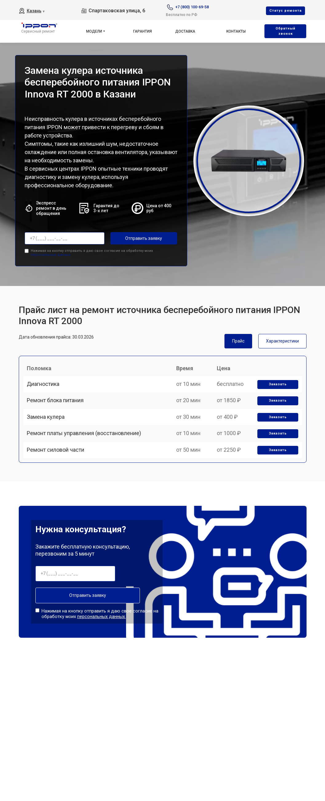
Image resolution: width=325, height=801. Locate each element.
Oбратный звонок (285, 31)
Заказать (276, 390)
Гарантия (142, 31)
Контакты (236, 31)
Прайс (238, 339)
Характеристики (282, 339)
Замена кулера (48, 432)
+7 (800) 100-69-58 (192, 7)
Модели (94, 31)
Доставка (185, 31)
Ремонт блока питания (58, 411)
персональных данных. (51, 253)
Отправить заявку (135, 238)
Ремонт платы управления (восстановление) (87, 453)
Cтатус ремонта (285, 11)
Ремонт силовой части (58, 475)
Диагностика (46, 389)
